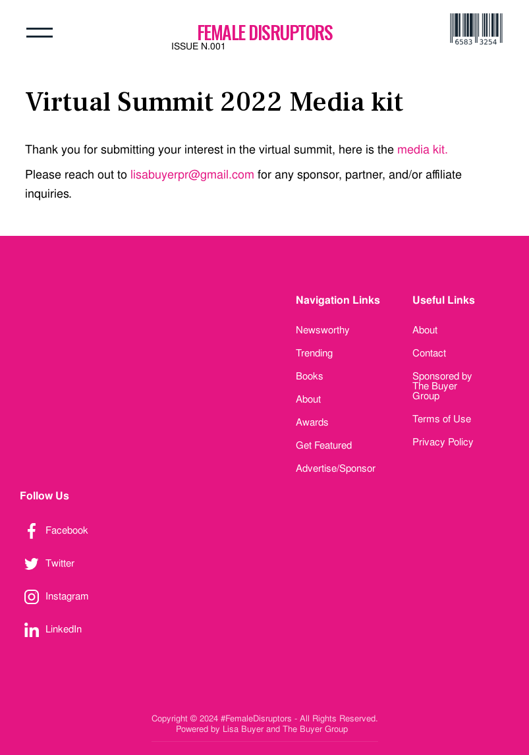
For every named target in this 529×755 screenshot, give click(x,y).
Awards (312, 422)
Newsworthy (323, 330)
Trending (314, 353)
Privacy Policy (443, 442)
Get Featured (324, 445)
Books (309, 376)
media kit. (422, 149)
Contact (429, 353)
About (308, 399)
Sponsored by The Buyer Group (442, 386)
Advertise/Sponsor (336, 468)
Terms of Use (441, 419)
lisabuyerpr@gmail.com (192, 174)
